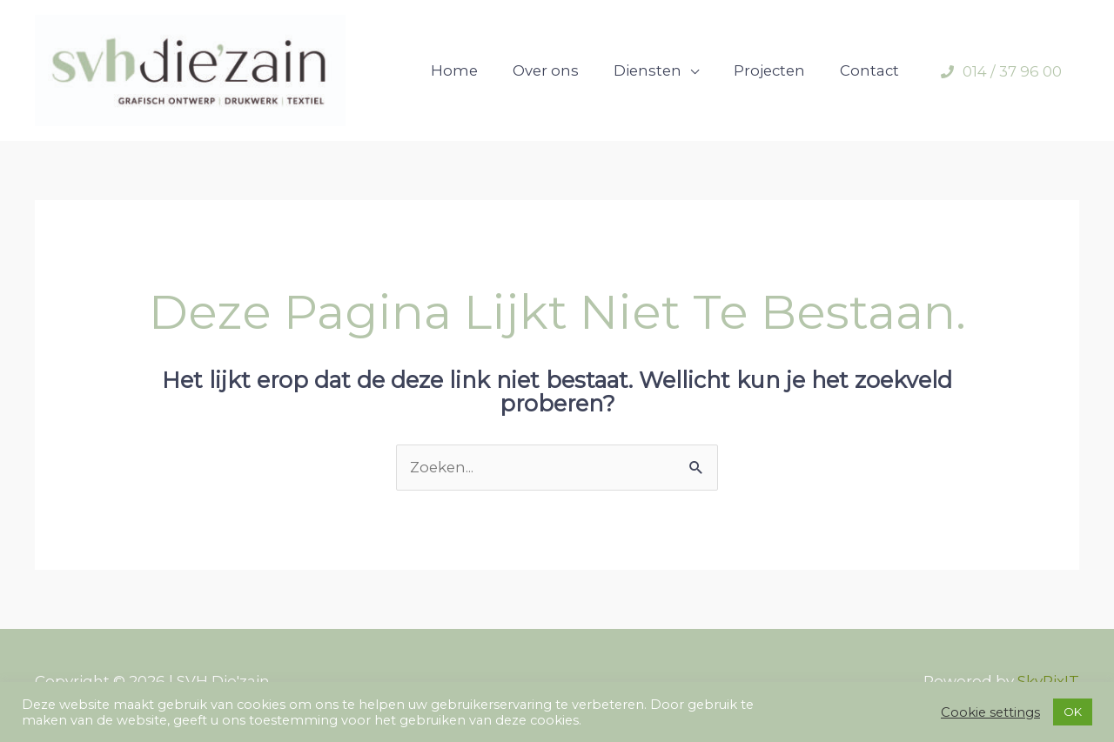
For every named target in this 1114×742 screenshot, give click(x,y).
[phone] (1001, 75)
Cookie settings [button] (990, 712)
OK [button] (1073, 712)
